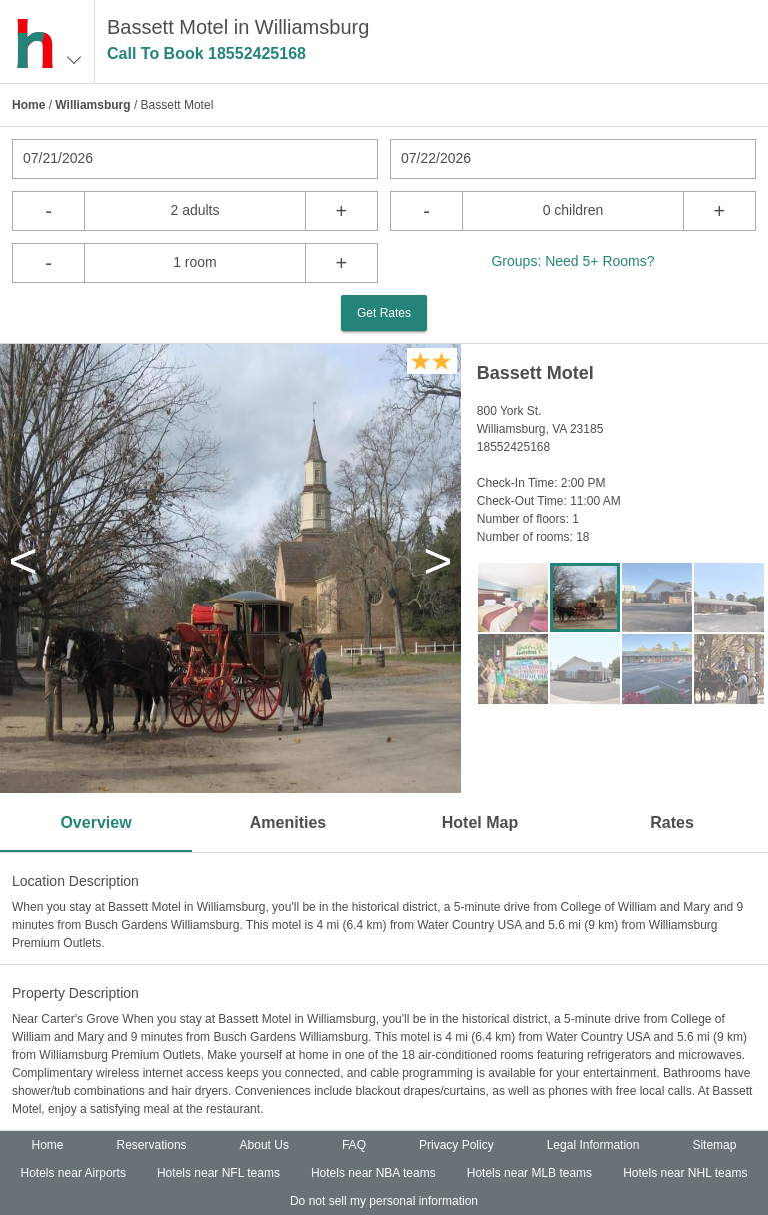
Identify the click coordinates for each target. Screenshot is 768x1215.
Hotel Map (480, 822)
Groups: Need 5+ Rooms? (572, 261)
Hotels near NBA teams (373, 1173)
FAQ (354, 1145)
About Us (264, 1145)
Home (28, 105)
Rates (672, 822)
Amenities (288, 822)
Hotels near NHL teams (685, 1173)
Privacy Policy (456, 1145)
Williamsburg (92, 105)
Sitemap (714, 1145)
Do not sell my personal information (384, 1201)
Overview (95, 822)
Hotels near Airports (73, 1173)
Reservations (152, 1145)
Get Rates (384, 313)
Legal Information (593, 1145)
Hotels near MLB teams (529, 1173)
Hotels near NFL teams (218, 1173)
